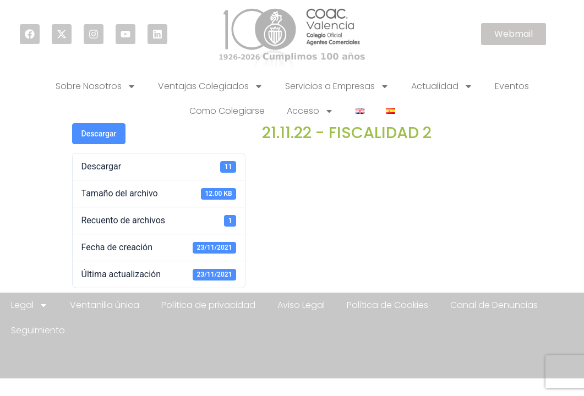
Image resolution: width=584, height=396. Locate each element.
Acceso (310, 111)
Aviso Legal (301, 305)
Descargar (99, 133)
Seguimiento (38, 330)
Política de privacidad (208, 305)
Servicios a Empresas (337, 86)
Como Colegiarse (227, 111)
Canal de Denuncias (494, 305)
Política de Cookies (387, 305)
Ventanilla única (104, 305)
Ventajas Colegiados (210, 86)
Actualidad (442, 86)
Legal (29, 305)
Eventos (512, 86)
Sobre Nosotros (96, 86)
